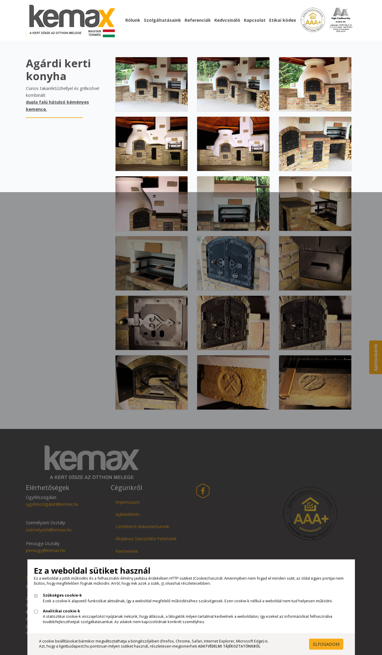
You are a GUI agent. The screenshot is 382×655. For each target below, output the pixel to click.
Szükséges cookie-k (62, 595)
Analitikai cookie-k (61, 611)
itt (162, 583)
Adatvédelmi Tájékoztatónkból (229, 646)
